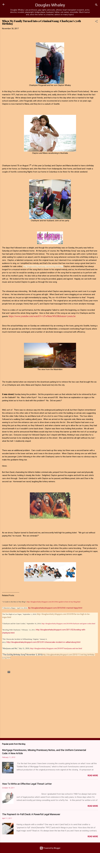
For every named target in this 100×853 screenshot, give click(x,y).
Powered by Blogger (50, 848)
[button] (96, 22)
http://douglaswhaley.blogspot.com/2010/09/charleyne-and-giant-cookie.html (68, 624)
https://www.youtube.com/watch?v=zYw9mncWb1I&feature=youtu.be (42, 316)
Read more (93, 775)
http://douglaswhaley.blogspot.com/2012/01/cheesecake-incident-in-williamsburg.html (43, 642)
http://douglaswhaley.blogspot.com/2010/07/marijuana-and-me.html (56, 648)
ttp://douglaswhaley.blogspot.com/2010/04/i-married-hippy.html (55, 608)
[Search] (96, 5)
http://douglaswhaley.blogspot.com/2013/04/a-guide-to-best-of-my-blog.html (53, 602)
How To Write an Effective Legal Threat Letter (27, 783)
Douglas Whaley (50, 4)
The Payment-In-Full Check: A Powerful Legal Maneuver (31, 814)
